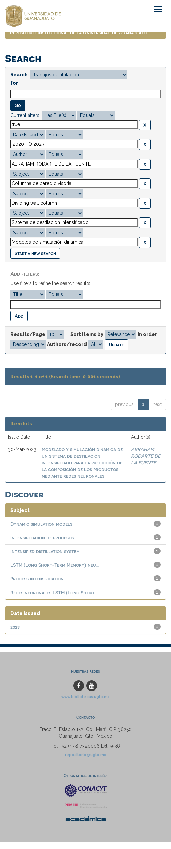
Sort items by (86, 334)
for (14, 83)
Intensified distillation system (45, 551)
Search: (19, 74)
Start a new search (35, 253)
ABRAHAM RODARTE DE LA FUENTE (145, 455)
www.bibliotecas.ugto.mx (85, 696)
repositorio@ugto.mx (85, 754)
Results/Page (27, 334)
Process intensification (37, 578)
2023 (15, 627)
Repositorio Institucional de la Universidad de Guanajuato (78, 32)
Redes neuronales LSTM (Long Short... (54, 592)
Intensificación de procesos (42, 537)
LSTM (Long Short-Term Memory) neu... (54, 565)
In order (147, 334)
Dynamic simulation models (41, 524)
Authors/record (67, 344)
